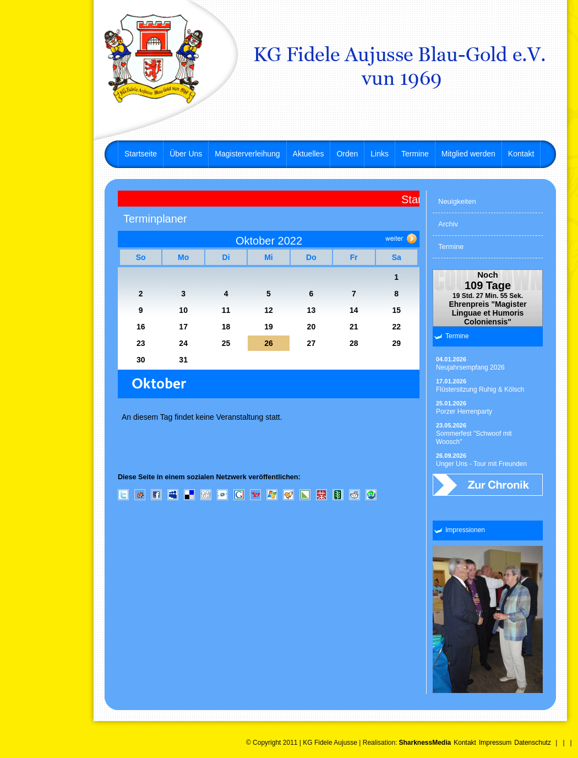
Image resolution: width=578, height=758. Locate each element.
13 (311, 310)
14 (354, 310)
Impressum (495, 742)
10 (183, 310)
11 (226, 310)
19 (268, 326)
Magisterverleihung (247, 153)
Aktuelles (308, 153)
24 (183, 343)
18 (226, 326)
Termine (415, 153)
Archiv (448, 224)
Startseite (140, 153)
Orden (347, 153)
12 (268, 310)
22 (396, 326)
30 (141, 359)
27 (311, 343)
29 (396, 343)
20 (311, 326)
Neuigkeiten (457, 201)
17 (183, 326)
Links (379, 153)
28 (354, 343)
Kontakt (521, 153)
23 (141, 343)
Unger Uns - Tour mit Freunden (481, 460)
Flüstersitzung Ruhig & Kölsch (480, 385)
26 (268, 343)
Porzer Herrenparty (464, 407)
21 (354, 326)
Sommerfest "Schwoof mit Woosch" (474, 434)
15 (396, 310)
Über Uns (186, 153)
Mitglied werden (468, 153)
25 (226, 343)
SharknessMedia (425, 742)
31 (183, 359)
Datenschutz (532, 742)
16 (141, 326)
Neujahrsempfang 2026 (470, 363)
